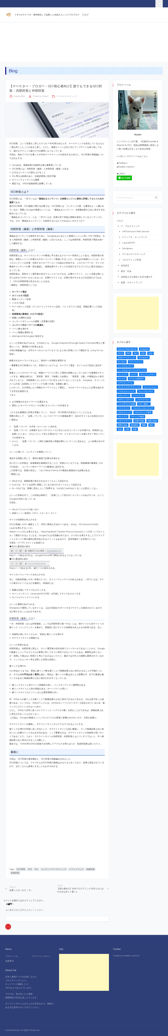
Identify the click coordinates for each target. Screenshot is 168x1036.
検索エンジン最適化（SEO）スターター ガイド (34, 513)
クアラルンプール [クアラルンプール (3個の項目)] (125, 383)
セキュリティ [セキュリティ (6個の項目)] (123, 395)
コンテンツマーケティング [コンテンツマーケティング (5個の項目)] (129, 387)
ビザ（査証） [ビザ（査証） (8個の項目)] (143, 404)
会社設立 (125, 265)
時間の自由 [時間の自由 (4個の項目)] (122, 425)
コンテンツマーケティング (53, 869)
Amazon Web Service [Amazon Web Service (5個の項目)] (127, 349)
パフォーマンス (76, 869)
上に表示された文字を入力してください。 (25, 910)
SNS (30, 869)
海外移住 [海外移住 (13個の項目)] (134, 425)
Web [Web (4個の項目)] (150, 353)
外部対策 (15, 873)
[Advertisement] (84, 41)
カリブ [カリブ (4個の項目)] (133, 374)
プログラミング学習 (131, 260)
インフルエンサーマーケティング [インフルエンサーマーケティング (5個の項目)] (132, 370)
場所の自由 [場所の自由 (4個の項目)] (152, 421)
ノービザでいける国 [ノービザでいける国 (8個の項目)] (126, 404)
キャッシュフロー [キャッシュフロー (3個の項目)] (147, 374)
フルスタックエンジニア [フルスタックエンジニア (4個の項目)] (143, 408)
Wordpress (127, 248)
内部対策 (90, 869)
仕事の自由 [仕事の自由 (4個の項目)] (139, 421)
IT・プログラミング (130, 226)
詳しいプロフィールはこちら (134, 156)
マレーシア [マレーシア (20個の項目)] (122, 417)
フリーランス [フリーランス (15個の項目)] (123, 408)
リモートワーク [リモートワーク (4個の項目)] (124, 421)
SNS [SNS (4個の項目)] (143, 353)
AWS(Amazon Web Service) (135, 231)
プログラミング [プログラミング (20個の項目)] (124, 412)
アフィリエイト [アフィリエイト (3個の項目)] (135, 362)
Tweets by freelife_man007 (126, 955)
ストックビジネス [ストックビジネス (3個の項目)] (145, 391)
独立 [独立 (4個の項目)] (151, 425)
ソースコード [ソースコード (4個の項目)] (138, 395)
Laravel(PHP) (128, 243)
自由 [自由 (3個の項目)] (120, 429)
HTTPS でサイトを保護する (31, 543)
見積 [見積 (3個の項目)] (127, 429)
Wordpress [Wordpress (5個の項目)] (143, 357)
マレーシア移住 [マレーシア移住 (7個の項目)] (137, 417)
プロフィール (11, 956)
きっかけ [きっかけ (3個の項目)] (121, 362)
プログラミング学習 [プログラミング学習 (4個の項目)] (143, 412)
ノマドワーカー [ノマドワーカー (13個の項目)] (142, 400)
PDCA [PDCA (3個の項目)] (120, 353)
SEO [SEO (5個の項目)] (135, 353)
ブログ (85, 14)
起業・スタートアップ (131, 282)
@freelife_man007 (125, 167)
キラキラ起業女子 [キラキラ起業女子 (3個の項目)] (136, 379)
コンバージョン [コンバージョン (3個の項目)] (150, 387)
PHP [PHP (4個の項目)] (128, 353)
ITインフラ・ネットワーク (134, 237)
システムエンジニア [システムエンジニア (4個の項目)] (126, 391)
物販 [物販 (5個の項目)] (144, 425)
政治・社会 (126, 271)
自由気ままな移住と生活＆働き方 (136, 277)
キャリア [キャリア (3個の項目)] (121, 379)
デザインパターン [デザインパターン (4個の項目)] (125, 400)
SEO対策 (21, 869)
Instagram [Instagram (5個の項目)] (144, 349)
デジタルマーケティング (67, 96)
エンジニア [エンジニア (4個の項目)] (122, 374)
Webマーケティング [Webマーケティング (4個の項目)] (126, 357)
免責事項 (9, 961)
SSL (36, 869)
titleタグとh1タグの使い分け (25, 509)
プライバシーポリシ (41, 956)
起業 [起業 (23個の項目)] (135, 429)
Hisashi (45, 96)
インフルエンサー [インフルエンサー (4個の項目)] (125, 366)
